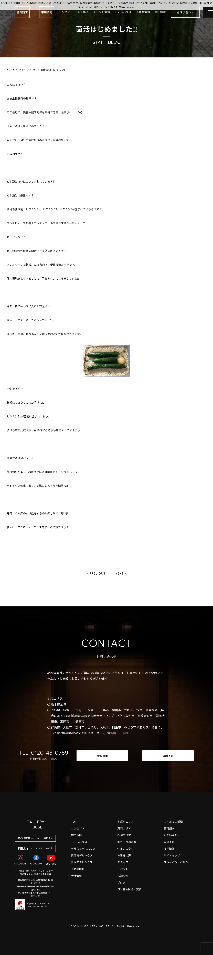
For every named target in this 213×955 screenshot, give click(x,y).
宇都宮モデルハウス (83, 849)
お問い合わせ (172, 835)
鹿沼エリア (124, 835)
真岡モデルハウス (82, 855)
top (74, 822)
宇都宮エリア (125, 822)
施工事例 (83, 12)
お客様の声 (124, 855)
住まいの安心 (125, 849)
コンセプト (66, 12)
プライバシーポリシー (177, 862)
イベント (122, 869)
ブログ (121, 882)
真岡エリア (124, 828)
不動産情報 (143, 12)
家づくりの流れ (126, 842)
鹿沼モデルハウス (82, 862)
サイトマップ (172, 855)
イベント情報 (101, 12)
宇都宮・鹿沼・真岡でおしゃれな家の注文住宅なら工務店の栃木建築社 (35, 872)
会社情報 (160, 12)
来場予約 (46, 12)
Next (119, 573)
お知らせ (122, 876)
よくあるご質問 (173, 822)
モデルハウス (123, 12)
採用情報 (169, 849)
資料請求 (22, 12)
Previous (97, 573)
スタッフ (122, 862)
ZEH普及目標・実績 (129, 889)
